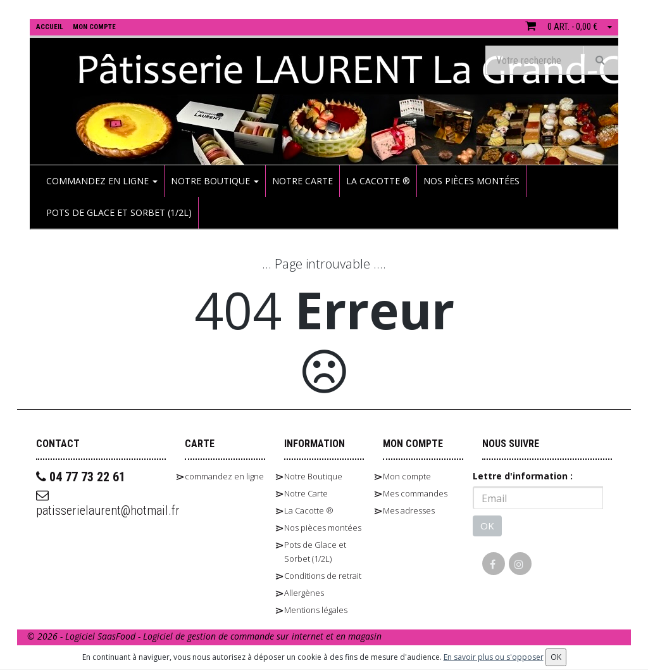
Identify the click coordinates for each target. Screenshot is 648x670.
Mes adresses (409, 510)
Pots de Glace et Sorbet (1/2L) (119, 212)
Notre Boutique (215, 181)
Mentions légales (315, 610)
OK (487, 525)
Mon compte (407, 476)
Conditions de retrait (322, 575)
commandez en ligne (102, 181)
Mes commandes (415, 493)
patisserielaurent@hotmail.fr (101, 503)
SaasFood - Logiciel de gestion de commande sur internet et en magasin (239, 636)
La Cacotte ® (378, 181)
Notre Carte (302, 181)
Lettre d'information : (523, 476)
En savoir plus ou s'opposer (494, 657)
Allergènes (304, 592)
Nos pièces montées (471, 181)
